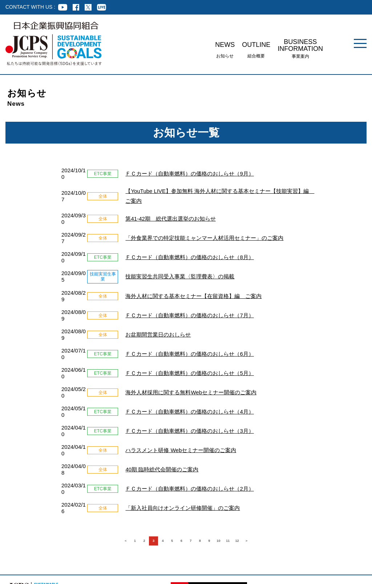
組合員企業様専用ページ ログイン (26, 546)
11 (251, 453)
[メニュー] (360, 43)
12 (266, 453)
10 (237, 453)
